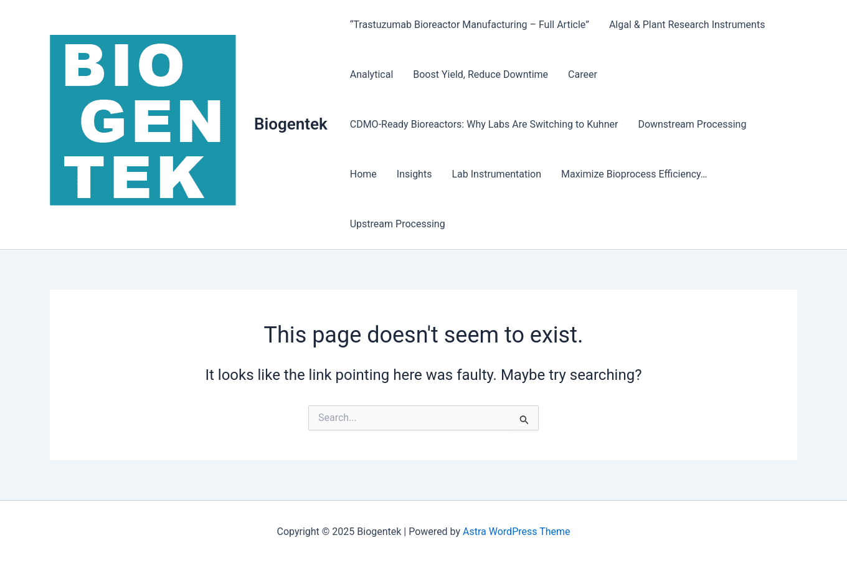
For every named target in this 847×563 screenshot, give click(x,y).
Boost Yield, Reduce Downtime (480, 74)
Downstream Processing (692, 124)
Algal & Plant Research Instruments (687, 25)
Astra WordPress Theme (516, 531)
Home (363, 174)
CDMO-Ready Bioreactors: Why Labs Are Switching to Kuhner (484, 124)
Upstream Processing (397, 224)
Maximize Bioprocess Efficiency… (634, 174)
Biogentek (291, 124)
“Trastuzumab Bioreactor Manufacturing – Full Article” (469, 25)
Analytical (372, 74)
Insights (414, 174)
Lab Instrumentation (496, 174)
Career (582, 74)
